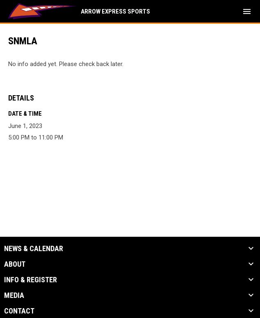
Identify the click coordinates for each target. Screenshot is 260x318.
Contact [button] (19, 311)
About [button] (14, 264)
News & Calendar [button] (33, 248)
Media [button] (14, 295)
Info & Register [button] (30, 280)
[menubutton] (247, 11)
